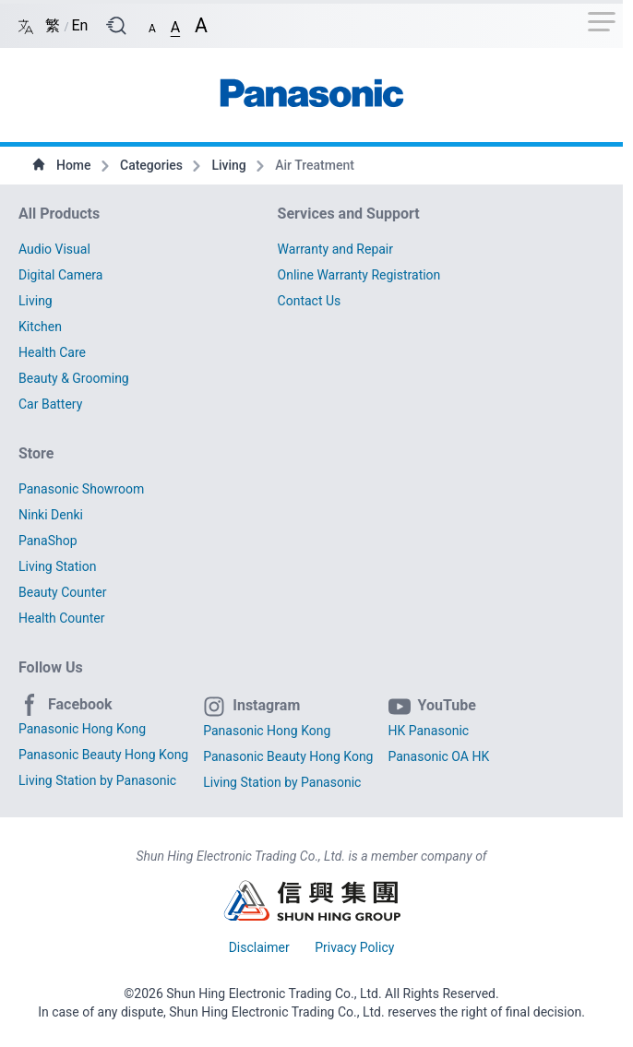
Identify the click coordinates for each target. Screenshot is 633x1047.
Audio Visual (54, 249)
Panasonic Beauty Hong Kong (103, 754)
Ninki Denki (50, 514)
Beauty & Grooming (73, 378)
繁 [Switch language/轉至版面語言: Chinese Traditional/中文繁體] (54, 25)
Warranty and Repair (335, 249)
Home (63, 165)
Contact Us (309, 300)
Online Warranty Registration (359, 275)
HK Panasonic (429, 730)
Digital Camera (60, 275)
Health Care (52, 352)
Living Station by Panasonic (97, 780)
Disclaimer (261, 947)
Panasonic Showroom (81, 489)
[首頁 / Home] (312, 88)
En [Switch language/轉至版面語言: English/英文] (79, 25)
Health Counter (61, 618)
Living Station (57, 566)
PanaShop (48, 540)
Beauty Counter (62, 592)
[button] (152, 25)
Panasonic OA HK (439, 756)
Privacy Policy (354, 947)
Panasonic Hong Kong (82, 728)
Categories (152, 165)
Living (230, 165)
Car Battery (50, 404)
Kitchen (40, 326)
